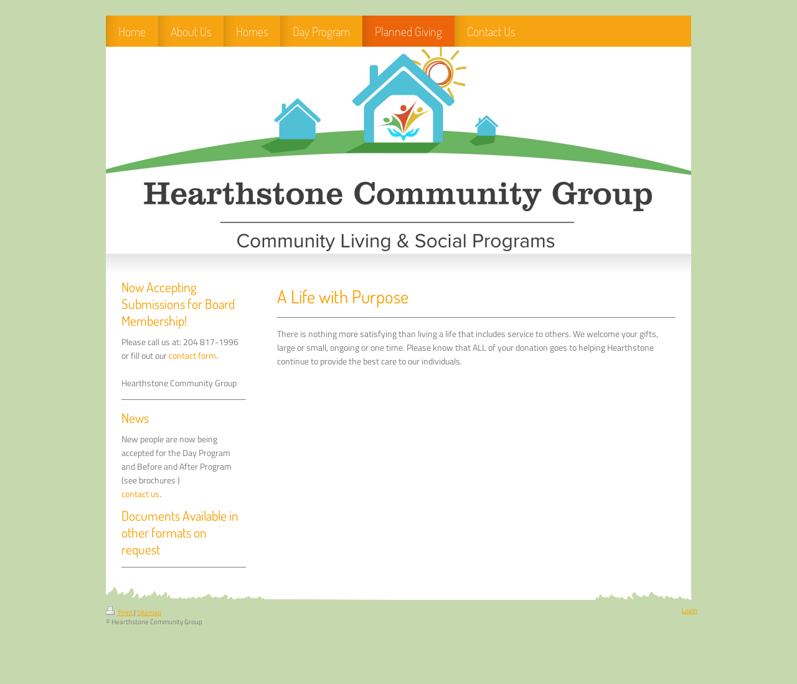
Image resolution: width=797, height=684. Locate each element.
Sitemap (149, 612)
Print (120, 612)
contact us (140, 494)
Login (689, 610)
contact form (192, 356)
